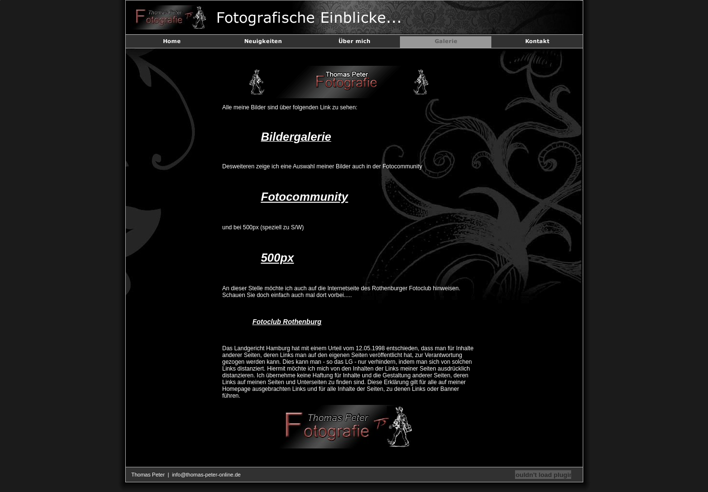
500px (277, 257)
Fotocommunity (304, 196)
